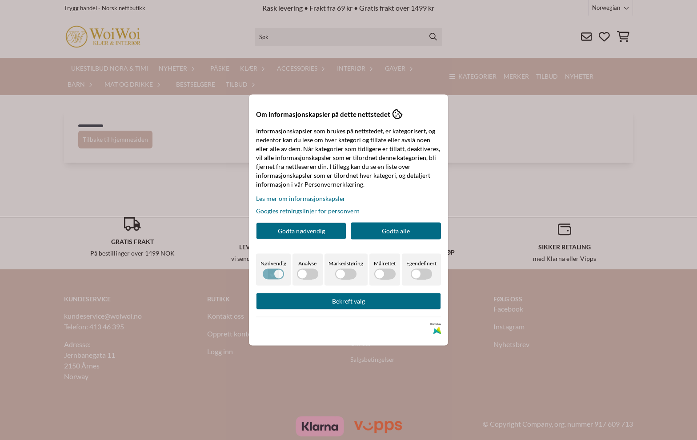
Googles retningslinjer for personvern (308, 211)
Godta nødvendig (301, 231)
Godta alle (396, 231)
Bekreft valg (348, 301)
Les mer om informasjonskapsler (300, 198)
